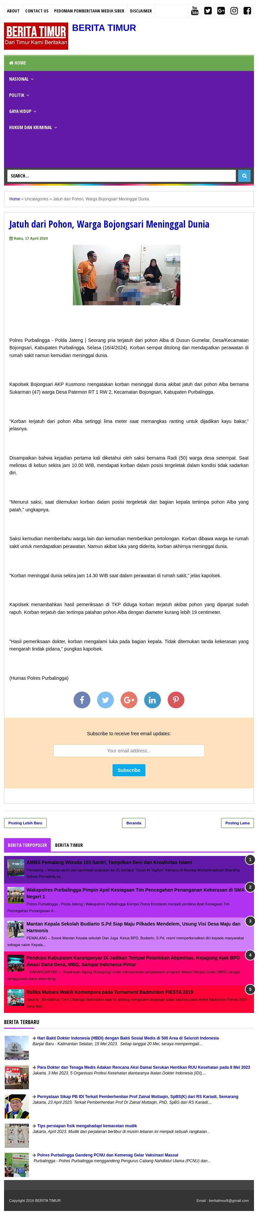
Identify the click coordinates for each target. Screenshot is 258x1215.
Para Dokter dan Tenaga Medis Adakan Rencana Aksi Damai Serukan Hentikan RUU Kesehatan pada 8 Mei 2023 (143, 1067)
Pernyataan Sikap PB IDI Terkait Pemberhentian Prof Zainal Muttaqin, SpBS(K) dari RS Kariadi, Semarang (138, 1096)
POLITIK (16, 95)
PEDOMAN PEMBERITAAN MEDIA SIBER (89, 11)
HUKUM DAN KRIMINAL (30, 127)
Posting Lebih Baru (25, 823)
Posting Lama (237, 823)
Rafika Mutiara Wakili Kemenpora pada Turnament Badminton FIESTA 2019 (110, 992)
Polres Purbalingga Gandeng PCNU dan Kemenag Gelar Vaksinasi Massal (107, 1155)
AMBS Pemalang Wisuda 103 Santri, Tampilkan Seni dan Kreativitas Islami (109, 862)
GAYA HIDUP (20, 111)
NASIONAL (19, 79)
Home (17, 63)
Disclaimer (141, 11)
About (13, 11)
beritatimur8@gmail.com (229, 1201)
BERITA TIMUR (105, 28)
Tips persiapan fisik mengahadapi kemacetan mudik (87, 1126)
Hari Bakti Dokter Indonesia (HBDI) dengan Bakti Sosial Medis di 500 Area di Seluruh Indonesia (128, 1038)
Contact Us (36, 11)
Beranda (133, 823)
